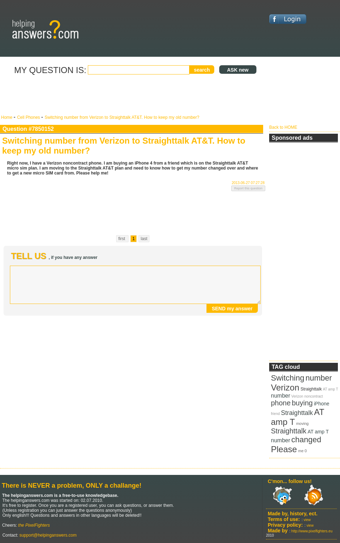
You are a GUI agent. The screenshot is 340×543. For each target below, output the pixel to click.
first (122, 238)
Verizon (285, 387)
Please (284, 449)
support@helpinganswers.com (47, 535)
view (307, 520)
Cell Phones (29, 117)
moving (302, 423)
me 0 (302, 451)
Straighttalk (311, 389)
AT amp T (330, 389)
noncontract (313, 396)
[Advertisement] (133, 95)
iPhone (321, 403)
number (319, 377)
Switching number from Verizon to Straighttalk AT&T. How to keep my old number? (122, 117)
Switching (287, 377)
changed (306, 439)
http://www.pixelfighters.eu (312, 531)
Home (7, 117)
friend (275, 414)
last (144, 238)
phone (281, 403)
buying (302, 403)
